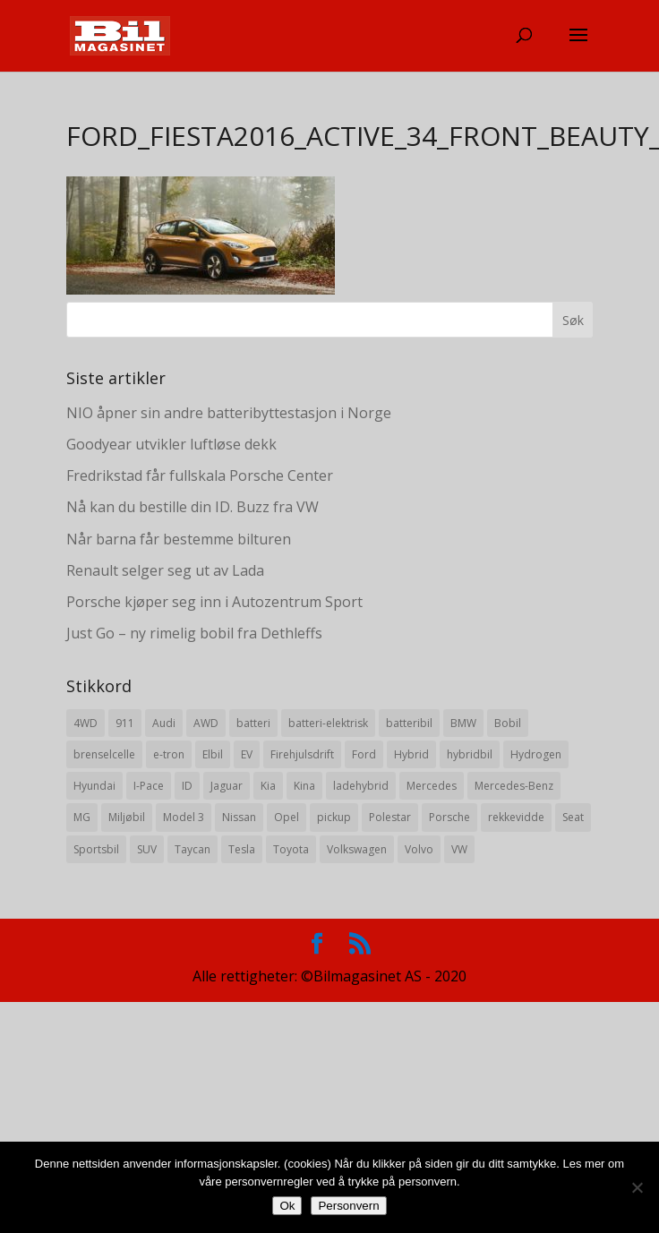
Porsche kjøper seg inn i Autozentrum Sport (214, 602)
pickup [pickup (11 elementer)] (334, 817)
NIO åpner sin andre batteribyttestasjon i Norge (228, 413)
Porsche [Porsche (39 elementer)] (449, 817)
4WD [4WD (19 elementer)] (85, 723)
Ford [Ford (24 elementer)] (364, 754)
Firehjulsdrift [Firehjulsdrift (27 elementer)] (302, 754)
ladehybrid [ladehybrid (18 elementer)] (361, 785)
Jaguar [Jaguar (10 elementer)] (226, 785)
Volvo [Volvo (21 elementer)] (419, 849)
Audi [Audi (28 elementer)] (163, 723)
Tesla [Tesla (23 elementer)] (241, 849)
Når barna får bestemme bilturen (178, 539)
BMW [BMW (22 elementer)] (463, 723)
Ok (287, 1205)
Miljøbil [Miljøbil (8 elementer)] (126, 817)
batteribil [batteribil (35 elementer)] (409, 723)
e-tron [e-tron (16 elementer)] (168, 754)
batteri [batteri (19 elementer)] (253, 723)
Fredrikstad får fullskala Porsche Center (199, 475)
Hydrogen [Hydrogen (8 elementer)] (535, 754)
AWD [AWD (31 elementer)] (205, 723)
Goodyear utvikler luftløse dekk (171, 444)
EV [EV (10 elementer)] (246, 754)
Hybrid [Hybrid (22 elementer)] (411, 754)
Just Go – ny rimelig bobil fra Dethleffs (194, 633)
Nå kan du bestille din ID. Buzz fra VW (192, 507)
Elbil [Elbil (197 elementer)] (212, 754)
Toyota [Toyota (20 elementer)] (291, 849)
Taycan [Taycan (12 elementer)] (192, 849)
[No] (637, 1187)
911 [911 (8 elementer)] (125, 723)
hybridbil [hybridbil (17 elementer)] (469, 754)
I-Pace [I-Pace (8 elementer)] (148, 785)
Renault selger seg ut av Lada (165, 570)
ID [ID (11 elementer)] (187, 785)
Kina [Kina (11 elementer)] (304, 785)
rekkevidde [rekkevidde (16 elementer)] (516, 817)
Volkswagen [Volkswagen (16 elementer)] (357, 849)
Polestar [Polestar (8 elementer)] (390, 817)
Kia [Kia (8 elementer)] (268, 785)
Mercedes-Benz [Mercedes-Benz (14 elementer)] (514, 785)
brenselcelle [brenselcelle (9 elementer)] (104, 754)
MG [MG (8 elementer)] (81, 817)
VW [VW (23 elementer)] (459, 849)
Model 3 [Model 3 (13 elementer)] (183, 817)
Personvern (348, 1205)
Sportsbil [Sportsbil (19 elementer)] (96, 849)
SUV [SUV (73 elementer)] (147, 849)
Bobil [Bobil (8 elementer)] (507, 723)
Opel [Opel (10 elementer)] (286, 817)
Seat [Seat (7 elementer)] (573, 817)
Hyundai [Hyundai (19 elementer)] (94, 785)
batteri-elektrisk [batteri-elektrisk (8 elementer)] (328, 723)
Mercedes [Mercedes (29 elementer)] (432, 785)
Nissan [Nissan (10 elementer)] (239, 817)
